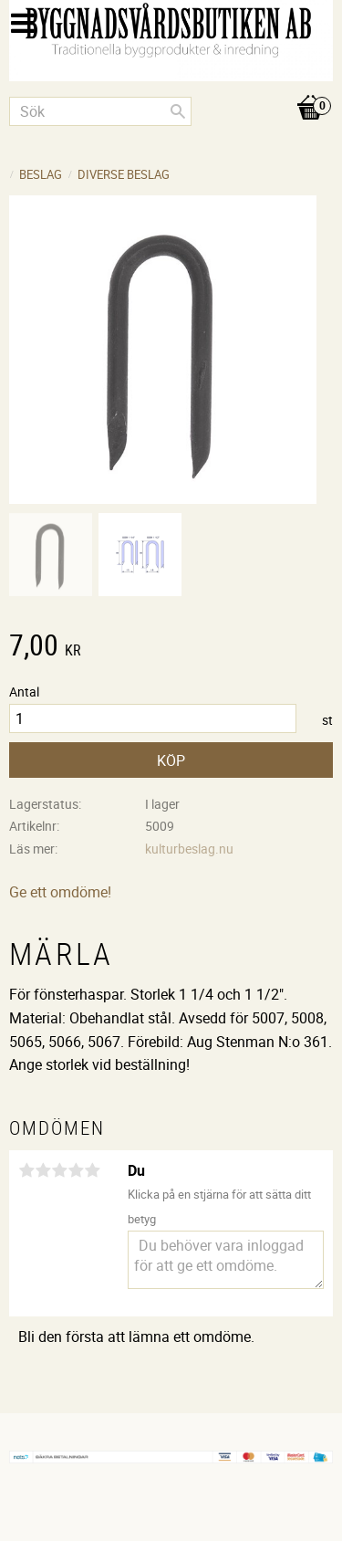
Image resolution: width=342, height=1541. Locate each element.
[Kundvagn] (171, 88)
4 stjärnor (75, 1170)
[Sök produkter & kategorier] (100, 111)
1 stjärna (26, 1170)
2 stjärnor (43, 1170)
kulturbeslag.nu (189, 848)
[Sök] (178, 111)
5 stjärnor (92, 1170)
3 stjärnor (59, 1170)
